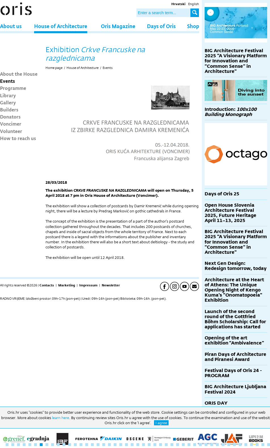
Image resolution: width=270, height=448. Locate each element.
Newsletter (111, 285)
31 (177, 444)
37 (211, 444)
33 (189, 444)
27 (154, 444)
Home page (54, 67)
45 (257, 444)
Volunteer (11, 131)
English (193, 4)
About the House (19, 73)
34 (194, 444)
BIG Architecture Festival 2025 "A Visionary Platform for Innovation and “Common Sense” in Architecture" (236, 61)
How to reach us (18, 138)
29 (166, 444)
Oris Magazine (118, 26)
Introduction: (231, 111)
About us (11, 26)
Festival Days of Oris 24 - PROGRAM (233, 373)
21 (120, 444)
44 (251, 444)
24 (137, 444)
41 (234, 444)
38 (217, 444)
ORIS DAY (216, 403)
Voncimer (10, 123)
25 (143, 444)
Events (7, 80)
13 (75, 444)
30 (172, 444)
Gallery (8, 102)
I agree (161, 422)
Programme (13, 87)
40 (228, 444)
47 (268, 444)
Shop (193, 26)
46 (262, 444)
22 (126, 444)
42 (240, 444)
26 (149, 444)
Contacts (47, 285)
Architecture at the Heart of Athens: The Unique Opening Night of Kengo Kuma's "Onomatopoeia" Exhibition (234, 290)
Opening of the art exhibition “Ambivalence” (234, 340)
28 (160, 444)
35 (200, 444)
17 (98, 444)
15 (86, 444)
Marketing (66, 285)
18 (103, 444)
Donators (10, 116)
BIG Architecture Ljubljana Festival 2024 (235, 389)
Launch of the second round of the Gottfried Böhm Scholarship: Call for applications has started (235, 319)
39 (223, 444)
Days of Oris (161, 26)
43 (245, 444)
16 (92, 444)
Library (8, 95)
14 (81, 444)
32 (183, 444)
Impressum (88, 285)
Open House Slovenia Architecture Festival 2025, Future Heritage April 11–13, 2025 (230, 213)
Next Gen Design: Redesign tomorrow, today (236, 265)
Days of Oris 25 (222, 194)
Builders (9, 109)
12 (69, 444)
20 (115, 444)
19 (109, 444)
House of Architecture (60, 26)
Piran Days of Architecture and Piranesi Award (235, 356)
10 (58, 444)
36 (206, 444)
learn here (60, 417)
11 (64, 444)
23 (132, 444)
